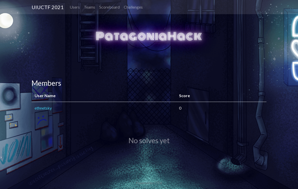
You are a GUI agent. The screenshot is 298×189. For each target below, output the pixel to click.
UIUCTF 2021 (48, 7)
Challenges (133, 7)
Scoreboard (109, 7)
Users (75, 7)
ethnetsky (43, 108)
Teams (89, 7)
